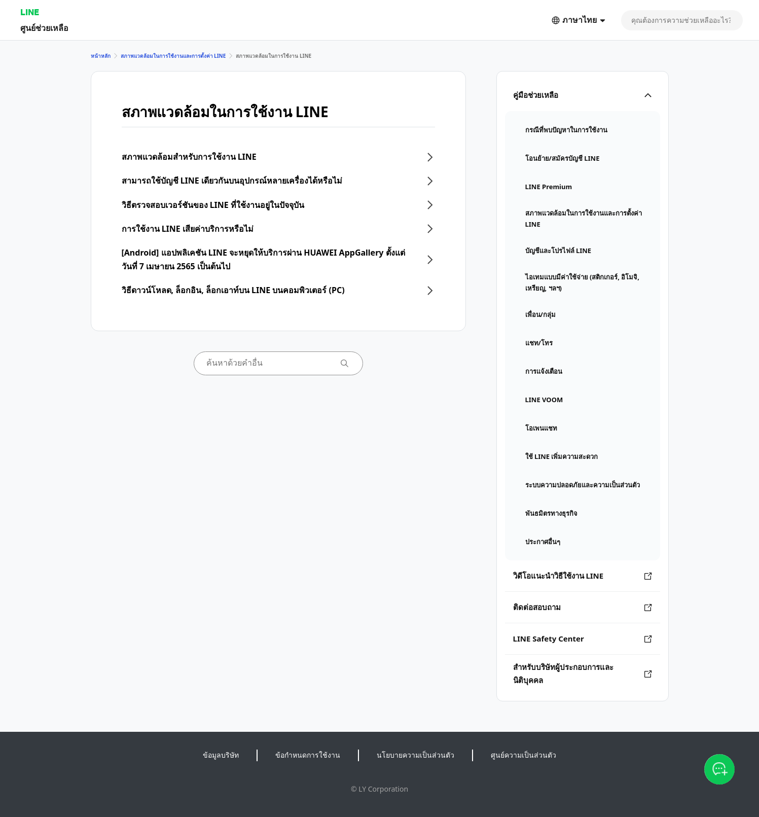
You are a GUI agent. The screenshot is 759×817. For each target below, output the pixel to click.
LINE (29, 12)
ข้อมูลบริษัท (221, 755)
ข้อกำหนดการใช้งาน (307, 755)
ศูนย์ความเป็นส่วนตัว (523, 755)
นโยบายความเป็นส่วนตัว (415, 755)
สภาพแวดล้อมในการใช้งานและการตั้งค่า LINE (173, 55)
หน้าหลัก (101, 55)
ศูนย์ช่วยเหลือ (44, 27)
